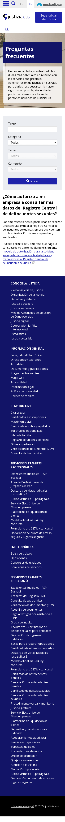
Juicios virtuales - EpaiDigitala (30, 499)
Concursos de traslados (26, 562)
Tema (12, 150)
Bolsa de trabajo (21, 553)
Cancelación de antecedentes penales (29, 684)
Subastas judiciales (23, 747)
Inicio (6, 29)
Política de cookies (22, 396)
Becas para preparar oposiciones (32, 644)
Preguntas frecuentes (25, 373)
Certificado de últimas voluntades (32, 648)
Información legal (22, 387)
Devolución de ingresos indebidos (26, 637)
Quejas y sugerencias (24, 760)
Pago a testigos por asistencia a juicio (31, 616)
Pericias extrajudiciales (25, 742)
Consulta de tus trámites (27, 453)
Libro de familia (21, 435)
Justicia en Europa (22, 308)
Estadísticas (18, 334)
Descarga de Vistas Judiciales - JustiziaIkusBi (30, 654)
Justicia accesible (21, 338)
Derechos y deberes (24, 299)
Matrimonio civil (21, 422)
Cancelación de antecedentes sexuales (29, 697)
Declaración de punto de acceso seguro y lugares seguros (31, 535)
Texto (12, 123)
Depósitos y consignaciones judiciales (29, 731)
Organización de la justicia (28, 295)
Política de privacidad (24, 391)
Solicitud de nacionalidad (26, 431)
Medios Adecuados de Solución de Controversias (31, 314)
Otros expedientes (23, 444)
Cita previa (18, 412)
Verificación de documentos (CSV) (32, 449)
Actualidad (17, 364)
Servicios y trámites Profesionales (26, 465)
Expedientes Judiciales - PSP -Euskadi (29, 589)
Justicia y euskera (22, 304)
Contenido (15, 163)
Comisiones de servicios (26, 567)
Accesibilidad (19, 382)
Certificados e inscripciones (28, 417)
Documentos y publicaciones (29, 369)
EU (22, 4)
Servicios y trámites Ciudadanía (26, 579)
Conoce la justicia (25, 283)
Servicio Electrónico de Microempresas (25, 505)
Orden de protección (24, 756)
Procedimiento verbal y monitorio (32, 703)
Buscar (32, 181)
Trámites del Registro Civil (28, 596)
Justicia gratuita (21, 708)
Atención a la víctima (24, 765)
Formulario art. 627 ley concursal (32, 528)
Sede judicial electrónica (49, 17)
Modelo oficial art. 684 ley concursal (27, 663)
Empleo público (22, 547)
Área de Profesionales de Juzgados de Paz (27, 484)
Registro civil (21, 406)
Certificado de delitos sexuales (30, 691)
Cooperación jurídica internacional (24, 327)
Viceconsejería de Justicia (27, 290)
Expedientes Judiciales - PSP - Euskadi (29, 476)
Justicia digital (20, 321)
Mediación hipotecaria (25, 769)
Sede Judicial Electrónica (26, 355)
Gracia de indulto (22, 622)
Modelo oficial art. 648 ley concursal (27, 522)
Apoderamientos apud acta (28, 738)
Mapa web (17, 378)
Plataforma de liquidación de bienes (29, 513)
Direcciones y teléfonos (26, 360)
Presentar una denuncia (26, 751)
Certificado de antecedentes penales (29, 676)
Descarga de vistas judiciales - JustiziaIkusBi (30, 492)
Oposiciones (19, 558)
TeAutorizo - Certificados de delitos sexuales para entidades (31, 629)
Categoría (14, 137)
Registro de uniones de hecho (30, 440)
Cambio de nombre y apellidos (30, 426)
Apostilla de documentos (27, 609)
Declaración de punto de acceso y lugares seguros (32, 780)
